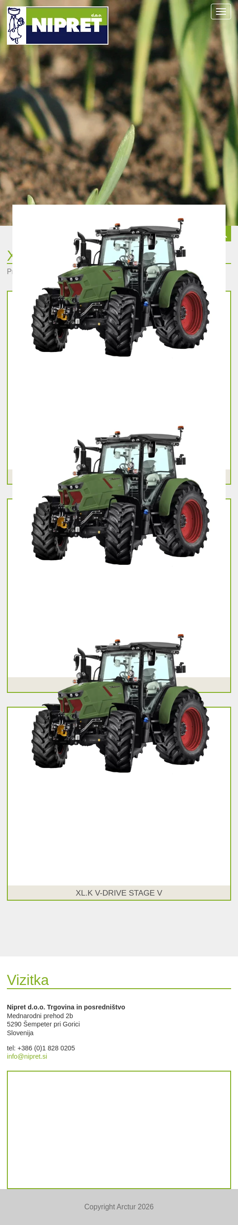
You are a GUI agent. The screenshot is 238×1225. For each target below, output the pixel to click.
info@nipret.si (27, 1056)
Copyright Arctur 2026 (119, 1207)
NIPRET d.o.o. (57, 25)
